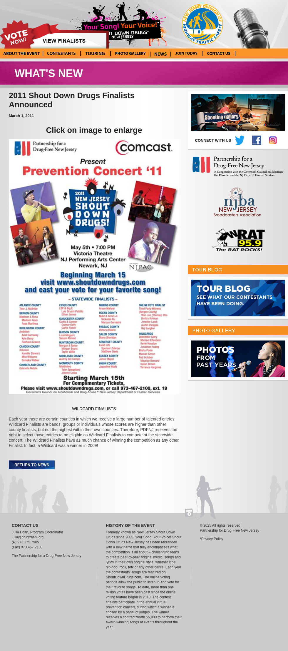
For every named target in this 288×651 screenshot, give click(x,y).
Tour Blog (94, 54)
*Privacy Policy (211, 539)
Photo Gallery (130, 54)
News (160, 54)
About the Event (21, 54)
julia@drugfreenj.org (27, 537)
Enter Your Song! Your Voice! (186, 54)
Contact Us (218, 54)
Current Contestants (61, 54)
